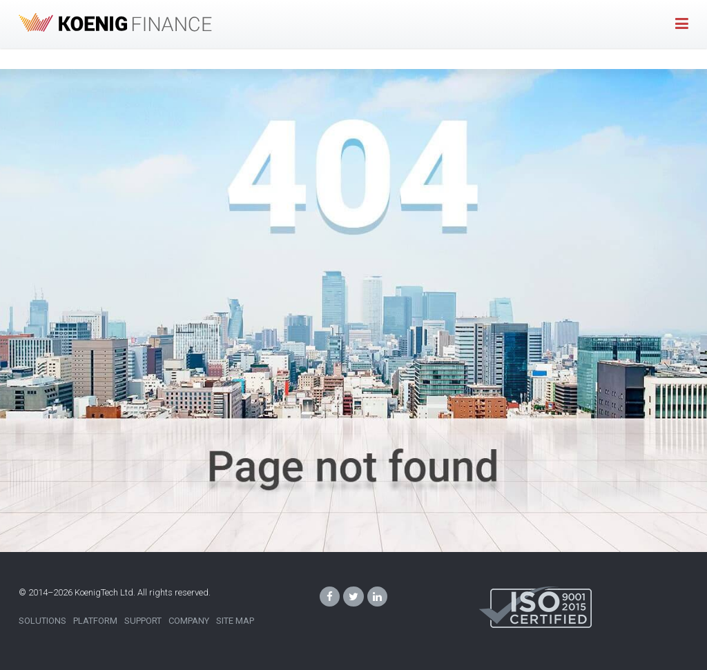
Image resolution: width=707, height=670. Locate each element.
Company (188, 620)
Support (143, 620)
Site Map (235, 620)
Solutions (42, 620)
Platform (95, 620)
